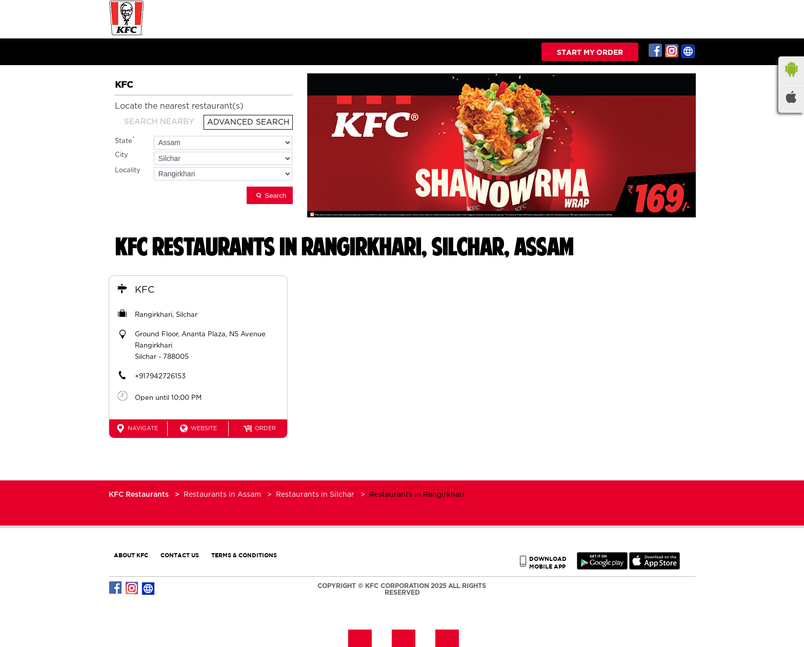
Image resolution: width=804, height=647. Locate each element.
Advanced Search (248, 122)
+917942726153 (160, 376)
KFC (144, 290)
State (125, 140)
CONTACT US (179, 555)
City (121, 155)
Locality (127, 170)
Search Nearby (159, 122)
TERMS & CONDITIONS (244, 555)
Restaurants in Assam (222, 494)
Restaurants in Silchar (315, 494)
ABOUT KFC (131, 555)
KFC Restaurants (140, 494)
